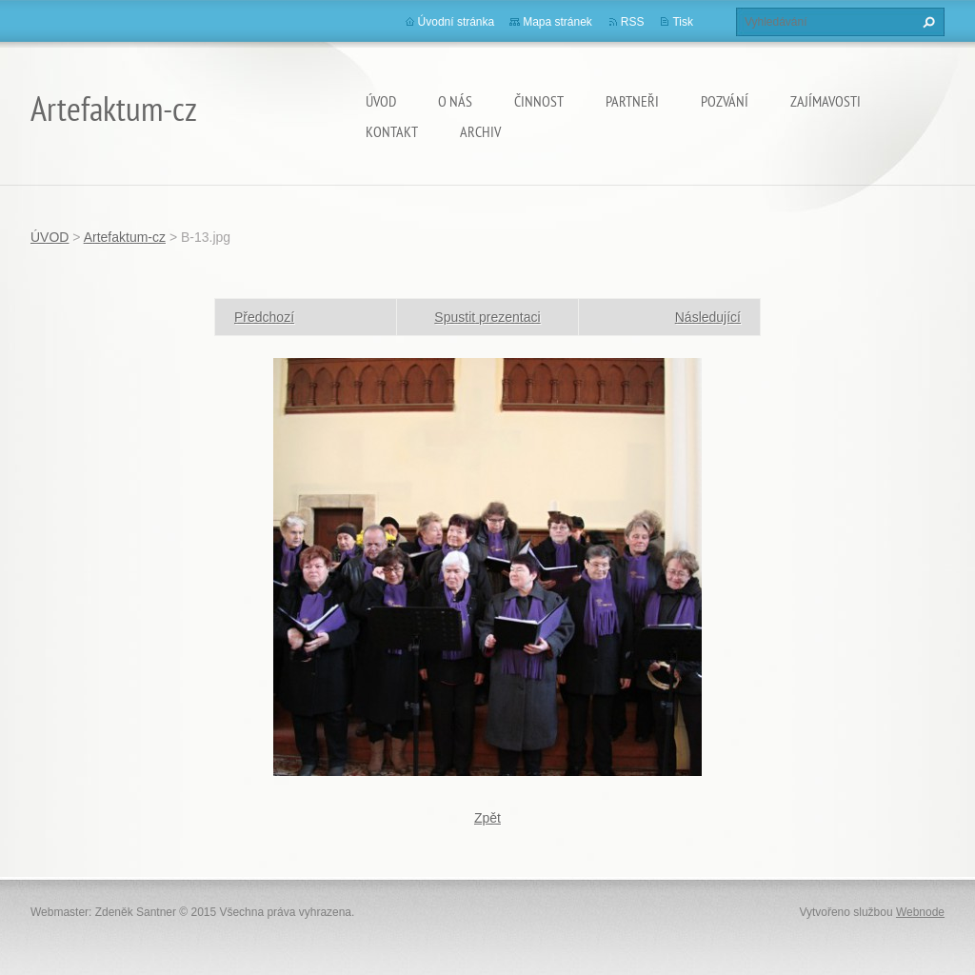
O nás (455, 100)
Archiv (480, 131)
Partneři (632, 100)
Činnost (539, 100)
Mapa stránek (557, 22)
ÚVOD (381, 100)
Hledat (926, 22)
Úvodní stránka (456, 22)
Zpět (487, 818)
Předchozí (264, 317)
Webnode (920, 912)
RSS (633, 22)
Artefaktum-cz (125, 237)
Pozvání (724, 100)
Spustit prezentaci (487, 317)
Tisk (682, 22)
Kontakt (392, 131)
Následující (708, 317)
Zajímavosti (825, 100)
